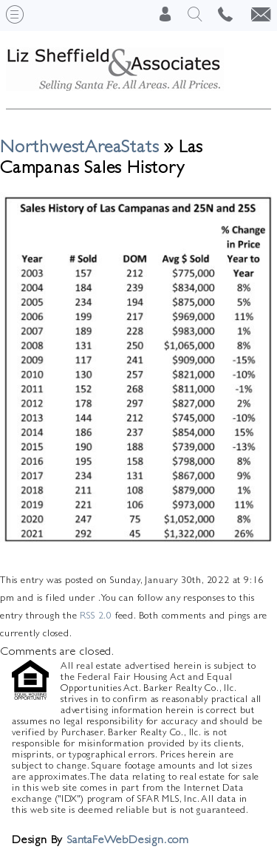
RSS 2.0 (96, 615)
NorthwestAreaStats (79, 146)
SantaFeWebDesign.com (127, 839)
